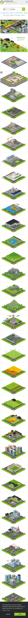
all (1, 13)
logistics (12, 15)
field (8, 15)
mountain (17, 15)
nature (23, 15)
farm (4, 15)
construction (19, 13)
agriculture (6, 13)
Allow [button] (20, 614)
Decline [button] (8, 614)
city (14, 13)
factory (26, 13)
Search (23, 9)
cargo (11, 13)
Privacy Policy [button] (6, 610)
